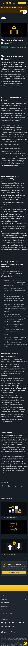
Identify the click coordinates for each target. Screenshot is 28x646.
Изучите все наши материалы (14, 588)
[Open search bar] (16, 3)
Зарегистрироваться (14, 572)
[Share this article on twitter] (2, 486)
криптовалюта (15, 359)
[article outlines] (25, 12)
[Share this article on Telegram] (15, 486)
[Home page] (10, 3)
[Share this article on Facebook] (9, 486)
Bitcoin (19, 381)
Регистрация (22, 3)
